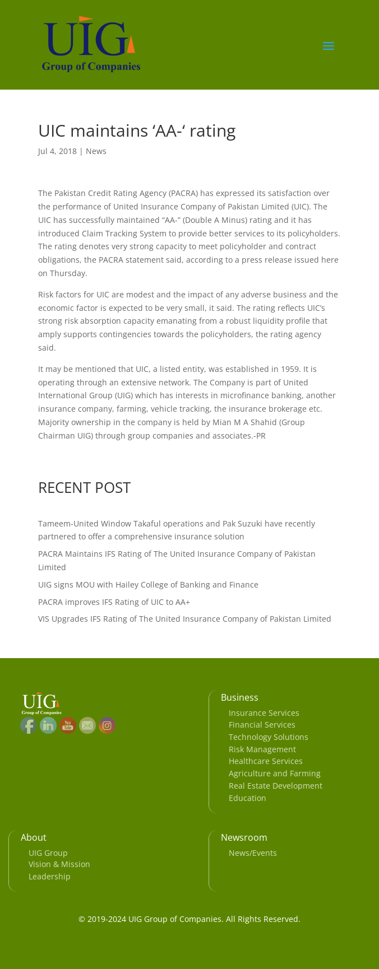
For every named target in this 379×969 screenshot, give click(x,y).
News (96, 151)
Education (247, 798)
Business (239, 697)
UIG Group (48, 852)
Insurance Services (264, 712)
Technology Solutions (268, 737)
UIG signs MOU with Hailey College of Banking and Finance (148, 584)
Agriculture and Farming (275, 773)
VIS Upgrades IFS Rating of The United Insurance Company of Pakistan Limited (184, 618)
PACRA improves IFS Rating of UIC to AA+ (114, 602)
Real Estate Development (275, 785)
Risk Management (262, 749)
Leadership (50, 876)
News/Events (253, 852)
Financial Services (262, 724)
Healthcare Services (266, 761)
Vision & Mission (59, 864)
